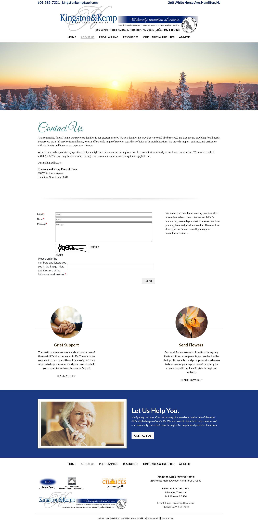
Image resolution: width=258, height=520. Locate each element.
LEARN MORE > (66, 375)
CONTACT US (142, 435)
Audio (59, 254)
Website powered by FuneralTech (126, 518)
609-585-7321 (49, 2)
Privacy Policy (154, 518)
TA (144, 518)
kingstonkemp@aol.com (80, 2)
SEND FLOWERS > (191, 379)
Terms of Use (167, 518)
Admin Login (103, 518)
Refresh (94, 247)
